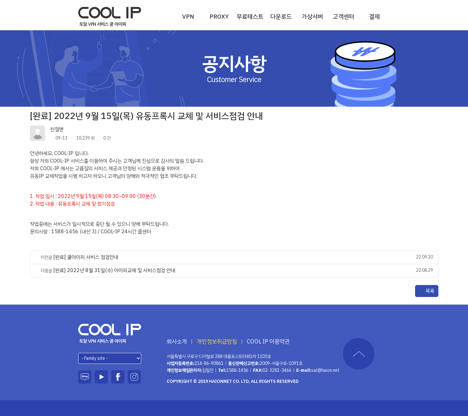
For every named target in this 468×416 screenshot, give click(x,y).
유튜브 (101, 376)
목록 (426, 291)
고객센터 (343, 16)
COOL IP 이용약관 (268, 341)
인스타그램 (134, 376)
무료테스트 (250, 16)
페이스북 (117, 376)
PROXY (219, 16)
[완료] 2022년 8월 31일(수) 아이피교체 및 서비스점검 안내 (114, 270)
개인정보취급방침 (217, 341)
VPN (188, 16)
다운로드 (281, 16)
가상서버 (312, 16)
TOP (358, 354)
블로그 (84, 376)
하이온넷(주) (110, 333)
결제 (374, 16)
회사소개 (177, 341)
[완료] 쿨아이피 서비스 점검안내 (85, 257)
